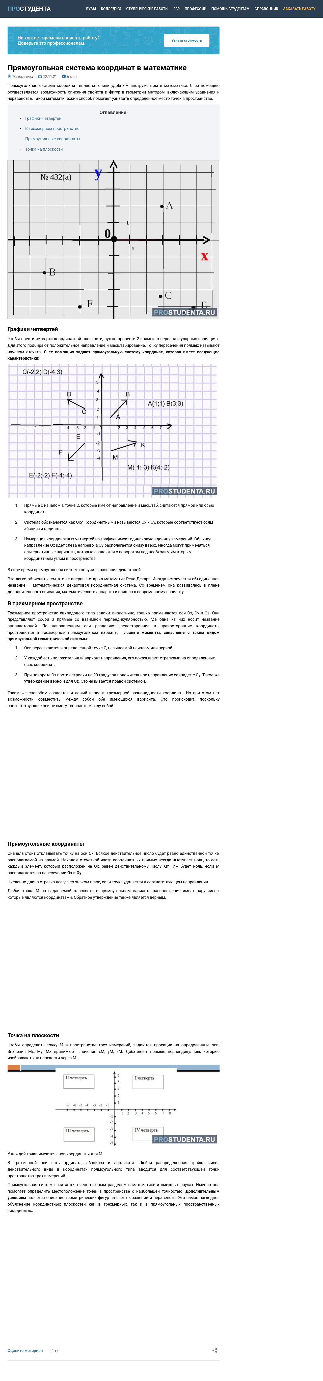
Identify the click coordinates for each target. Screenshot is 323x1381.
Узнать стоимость (187, 40)
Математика (23, 77)
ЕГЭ (176, 9)
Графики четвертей (43, 118)
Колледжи (111, 9)
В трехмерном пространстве (52, 128)
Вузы (91, 9)
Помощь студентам (230, 9)
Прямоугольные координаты (52, 138)
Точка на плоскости (44, 149)
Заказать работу (299, 9)
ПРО (29, 8)
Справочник (266, 9)
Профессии (195, 9)
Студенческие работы (147, 9)
